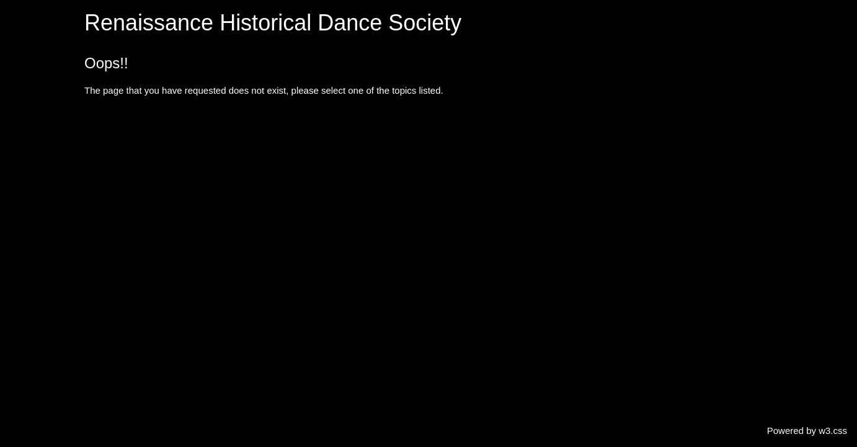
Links (21, 250)
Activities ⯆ (32, 83)
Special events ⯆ (44, 107)
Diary (21, 131)
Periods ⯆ (30, 59)
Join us (25, 227)
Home (22, 11)
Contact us (32, 202)
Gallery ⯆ (29, 155)
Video (21, 179)
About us (28, 35)
